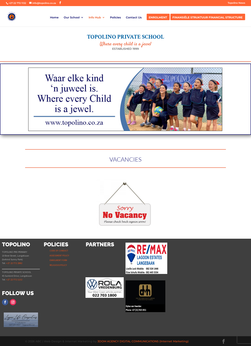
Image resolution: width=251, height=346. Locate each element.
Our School (72, 17)
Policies (115, 17)
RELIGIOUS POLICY (58, 265)
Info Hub (95, 17)
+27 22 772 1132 (17, 3)
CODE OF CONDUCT (59, 250)
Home (54, 17)
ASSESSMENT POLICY (59, 255)
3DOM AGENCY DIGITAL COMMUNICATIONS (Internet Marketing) (143, 341)
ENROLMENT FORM (58, 260)
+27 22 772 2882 (14, 263)
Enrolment (158, 17)
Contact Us (134, 17)
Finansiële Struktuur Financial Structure (207, 17)
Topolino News (236, 3)
